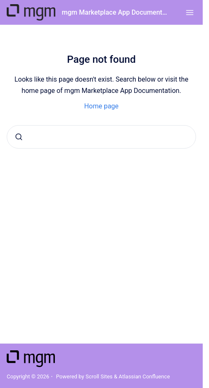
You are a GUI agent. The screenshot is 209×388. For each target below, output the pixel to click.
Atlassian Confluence (144, 376)
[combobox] (101, 137)
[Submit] (19, 137)
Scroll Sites (99, 376)
